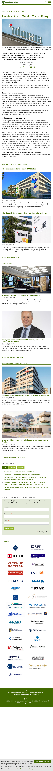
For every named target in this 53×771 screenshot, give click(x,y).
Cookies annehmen (43, 761)
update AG (27, 703)
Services (5, 12)
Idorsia (22, 12)
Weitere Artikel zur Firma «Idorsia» (16, 164)
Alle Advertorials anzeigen (13, 357)
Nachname (8, 514)
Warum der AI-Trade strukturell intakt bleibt (19, 472)
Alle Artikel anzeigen (11, 257)
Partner (14, 12)
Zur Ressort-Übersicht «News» (14, 457)
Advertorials (7, 263)
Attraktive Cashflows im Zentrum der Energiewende (21, 295)
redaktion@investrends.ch (22, 694)
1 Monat (20, 467)
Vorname (7, 507)
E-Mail (6, 520)
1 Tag (4, 467)
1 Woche (12, 467)
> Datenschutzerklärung (25, 769)
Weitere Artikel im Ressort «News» (15, 363)
